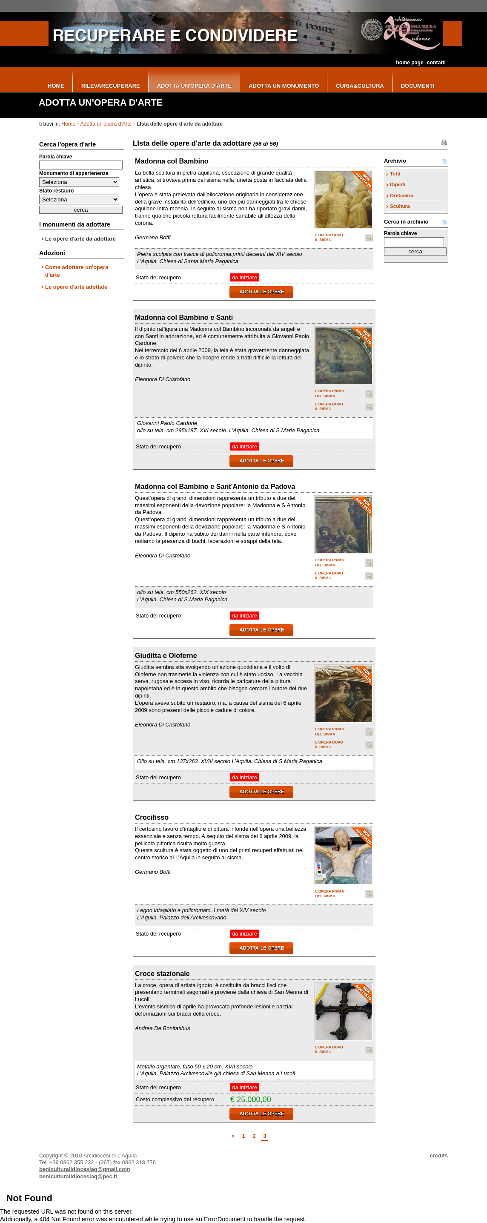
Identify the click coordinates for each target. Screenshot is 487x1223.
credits (439, 1155)
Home (68, 124)
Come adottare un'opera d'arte (76, 271)
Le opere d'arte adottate (76, 287)
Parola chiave (55, 157)
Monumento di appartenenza (74, 173)
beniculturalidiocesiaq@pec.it (78, 1176)
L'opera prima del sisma (329, 393)
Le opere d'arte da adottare (80, 238)
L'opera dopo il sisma (329, 237)
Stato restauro (56, 191)
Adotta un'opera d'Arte (106, 124)
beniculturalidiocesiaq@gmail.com (84, 1169)
